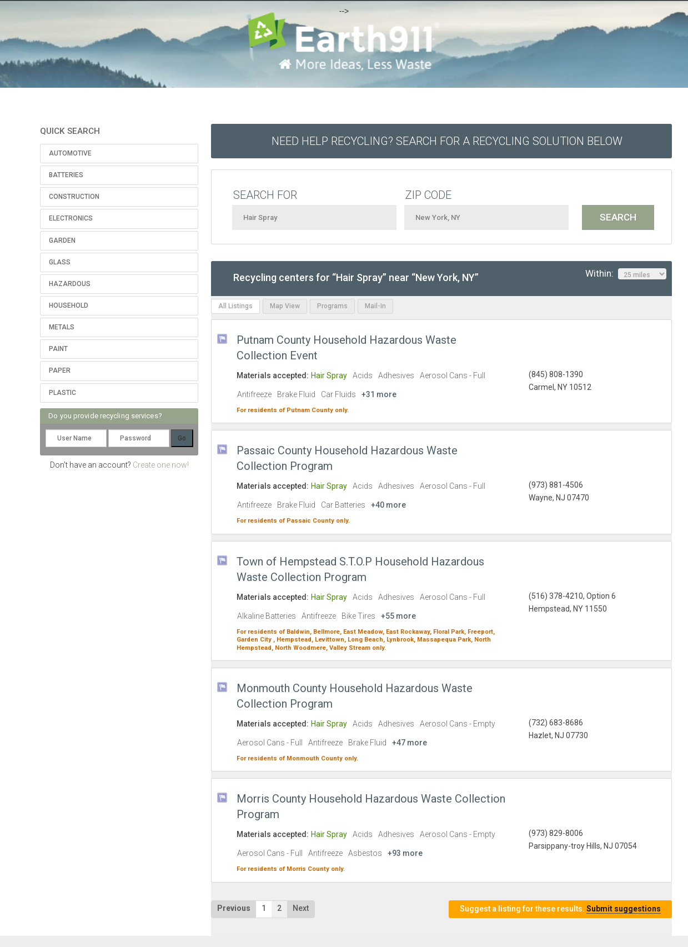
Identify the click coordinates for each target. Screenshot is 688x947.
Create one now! (161, 464)
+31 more (378, 394)
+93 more (405, 853)
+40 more (388, 504)
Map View (285, 306)
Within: (625, 274)
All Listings (235, 306)
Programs (332, 306)
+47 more (409, 742)
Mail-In (375, 306)
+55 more (398, 616)
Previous (233, 908)
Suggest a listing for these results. (560, 909)
